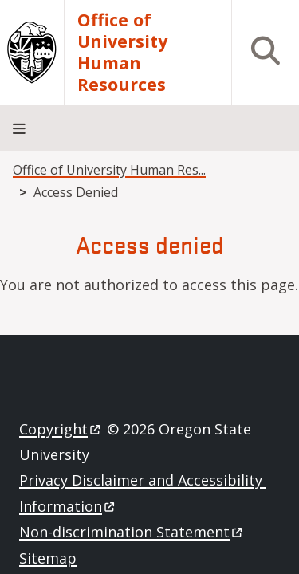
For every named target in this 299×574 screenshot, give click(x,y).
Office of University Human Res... (109, 170)
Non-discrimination (132, 531)
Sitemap (48, 558)
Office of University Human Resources (122, 53)
